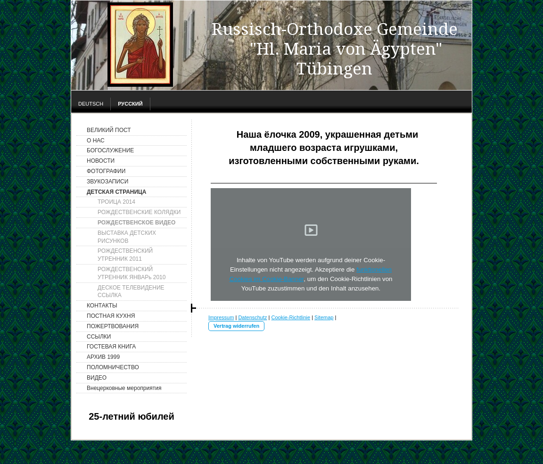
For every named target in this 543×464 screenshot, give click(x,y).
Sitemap (323, 317)
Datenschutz (252, 317)
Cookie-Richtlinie (291, 317)
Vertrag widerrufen (236, 326)
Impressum (221, 317)
